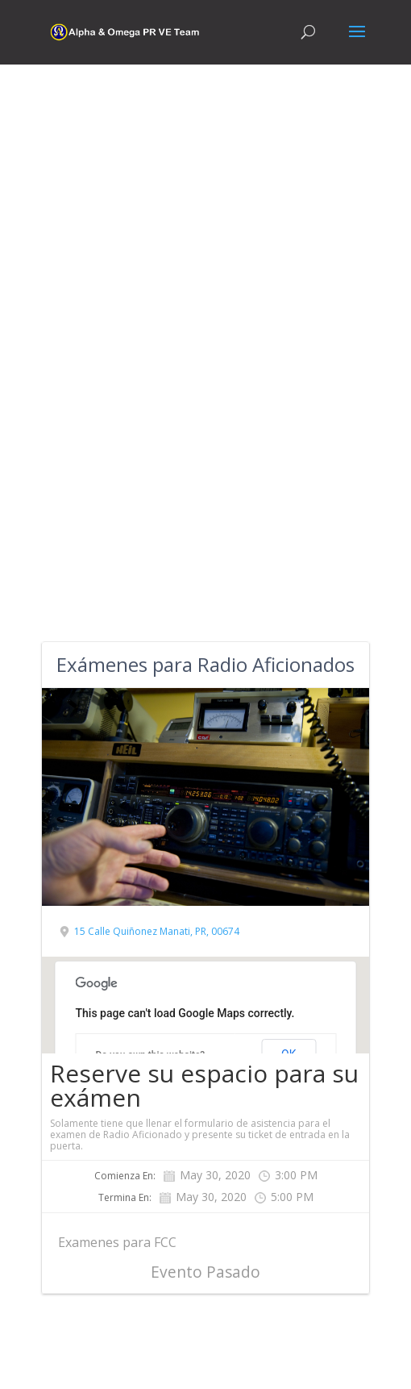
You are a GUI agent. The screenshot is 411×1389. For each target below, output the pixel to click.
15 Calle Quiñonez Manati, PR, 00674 (156, 931)
